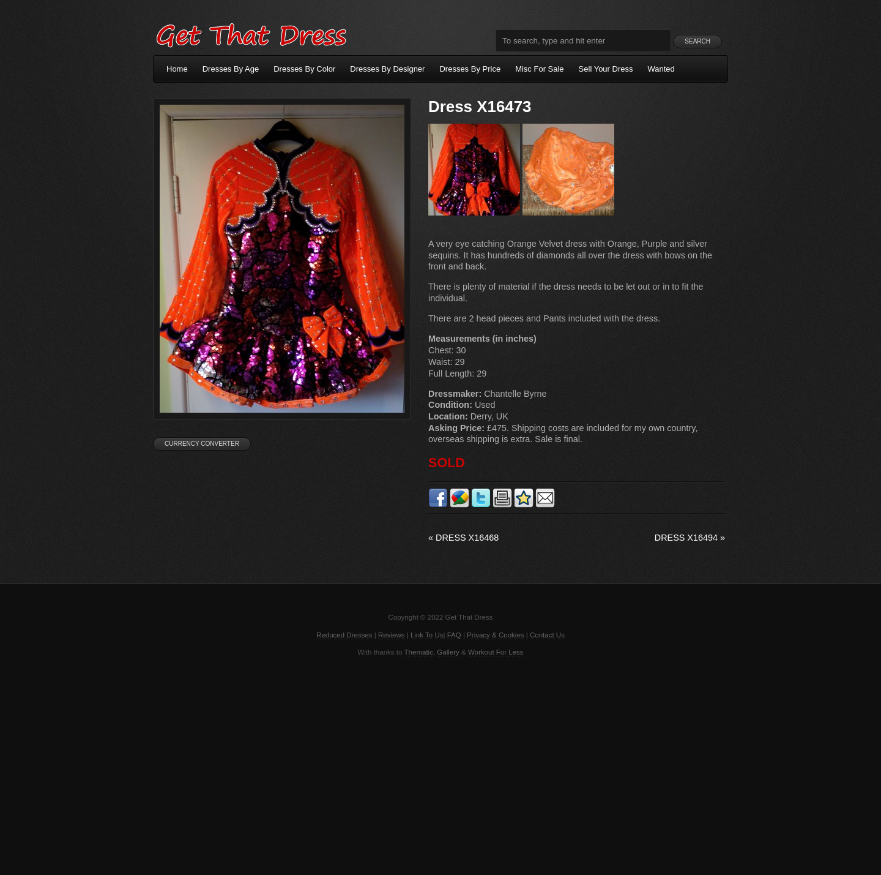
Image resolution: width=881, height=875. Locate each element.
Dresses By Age (231, 68)
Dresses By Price (469, 68)
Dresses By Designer (387, 68)
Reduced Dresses (344, 635)
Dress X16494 (690, 538)
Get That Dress (251, 33)
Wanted (661, 68)
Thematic (418, 652)
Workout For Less (496, 652)
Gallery (448, 652)
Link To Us (427, 635)
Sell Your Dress (606, 68)
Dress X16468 (463, 538)
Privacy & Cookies (495, 635)
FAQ (454, 635)
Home (177, 68)
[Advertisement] (440, 765)
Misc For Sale (539, 68)
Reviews (391, 635)
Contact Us (547, 635)
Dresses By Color (304, 68)
